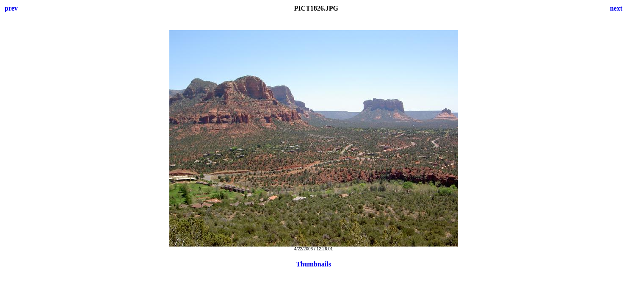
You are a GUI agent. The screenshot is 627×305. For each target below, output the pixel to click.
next (616, 8)
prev (11, 8)
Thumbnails (313, 264)
